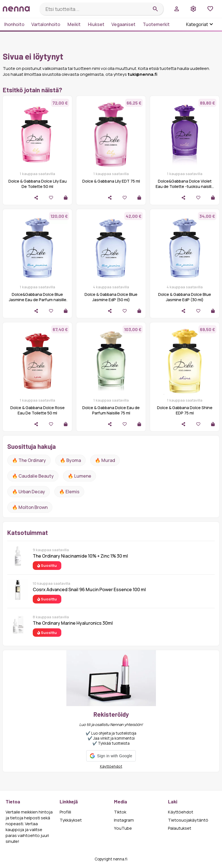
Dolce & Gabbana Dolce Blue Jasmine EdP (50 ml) (111, 297)
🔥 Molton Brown (30, 507)
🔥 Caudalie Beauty (33, 476)
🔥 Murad (105, 460)
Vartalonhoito (45, 24)
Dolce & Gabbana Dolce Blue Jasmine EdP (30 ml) (184, 297)
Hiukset (96, 24)
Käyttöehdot (111, 766)
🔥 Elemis (69, 492)
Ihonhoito (14, 24)
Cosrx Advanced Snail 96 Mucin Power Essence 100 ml (89, 589)
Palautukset (179, 828)
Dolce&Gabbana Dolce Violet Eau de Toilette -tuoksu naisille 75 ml (185, 186)
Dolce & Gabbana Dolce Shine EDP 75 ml (184, 410)
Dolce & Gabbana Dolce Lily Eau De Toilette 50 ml (37, 183)
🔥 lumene (79, 476)
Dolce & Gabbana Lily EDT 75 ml (111, 181)
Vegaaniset (123, 24)
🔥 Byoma (70, 460)
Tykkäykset (71, 820)
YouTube (123, 828)
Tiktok (120, 812)
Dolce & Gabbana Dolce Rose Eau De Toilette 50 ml (37, 410)
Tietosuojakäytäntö (188, 820)
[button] (111, 755)
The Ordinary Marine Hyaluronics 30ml (73, 623)
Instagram (124, 820)
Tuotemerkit (156, 24)
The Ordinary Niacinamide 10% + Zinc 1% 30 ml (80, 556)
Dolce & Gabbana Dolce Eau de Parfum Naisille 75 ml (111, 410)
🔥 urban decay (28, 492)
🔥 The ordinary (29, 460)
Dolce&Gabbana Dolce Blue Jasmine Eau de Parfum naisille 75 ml (37, 300)
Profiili (65, 812)
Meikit (74, 24)
